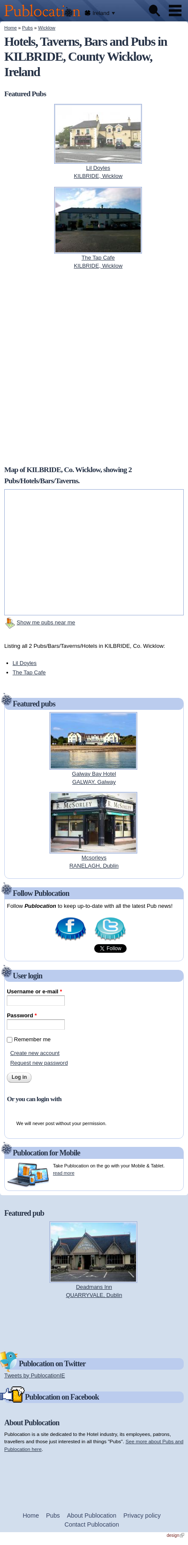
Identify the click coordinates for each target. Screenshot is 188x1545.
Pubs (27, 27)
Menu (175, 10)
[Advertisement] (94, 1324)
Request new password (39, 1063)
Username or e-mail (34, 991)
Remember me (32, 1039)
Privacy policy (142, 1515)
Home (10, 27)
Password (22, 1015)
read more (63, 1173)
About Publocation (91, 1515)
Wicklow (46, 27)
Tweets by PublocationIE (34, 1375)
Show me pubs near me (46, 622)
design (175, 1535)
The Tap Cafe (29, 672)
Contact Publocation (91, 1524)
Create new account (35, 1053)
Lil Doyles (25, 663)
